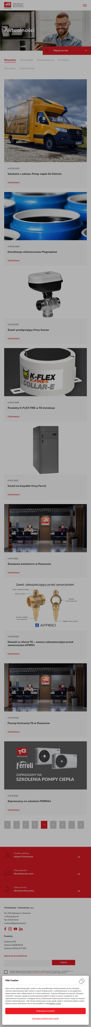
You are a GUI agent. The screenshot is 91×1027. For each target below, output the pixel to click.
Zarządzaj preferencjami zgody (45, 1018)
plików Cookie (55, 1003)
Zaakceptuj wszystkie (45, 1011)
